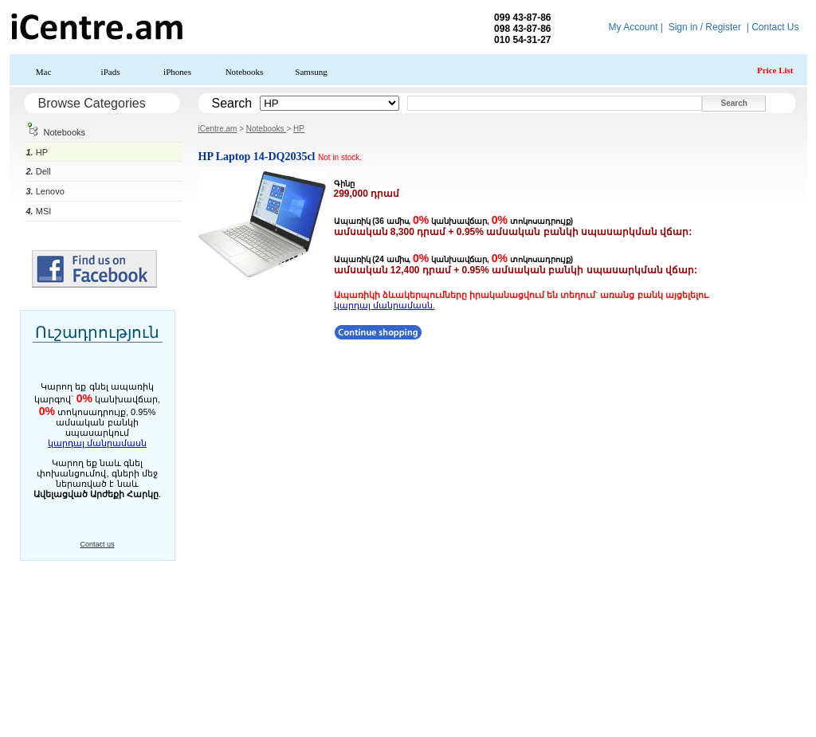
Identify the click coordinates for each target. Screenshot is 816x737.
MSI (39, 211)
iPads (110, 71)
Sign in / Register (705, 27)
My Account (632, 27)
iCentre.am (217, 128)
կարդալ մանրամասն (97, 443)
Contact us (97, 544)
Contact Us (774, 27)
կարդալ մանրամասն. (384, 305)
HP (37, 152)
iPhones (177, 71)
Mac (44, 71)
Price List (775, 70)
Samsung (311, 71)
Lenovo (45, 191)
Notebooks (245, 71)
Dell (38, 171)
